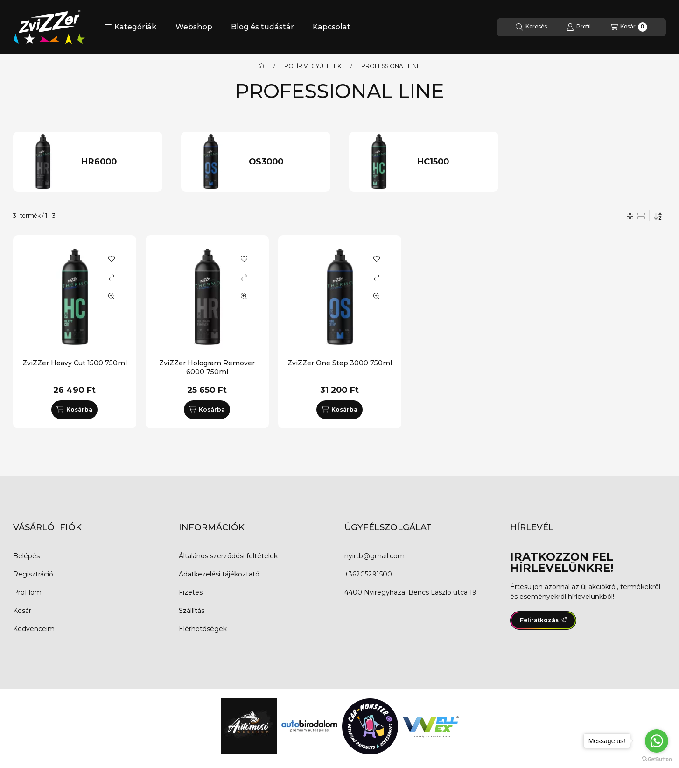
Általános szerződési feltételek (228, 556)
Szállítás (191, 610)
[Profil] (578, 27)
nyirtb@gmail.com (374, 556)
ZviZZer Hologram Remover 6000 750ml (207, 367)
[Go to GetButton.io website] (657, 758)
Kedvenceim (34, 629)
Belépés (26, 556)
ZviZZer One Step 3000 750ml (339, 363)
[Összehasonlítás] (111, 277)
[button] (130, 27)
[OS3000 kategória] (285, 161)
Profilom (27, 592)
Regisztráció (33, 574)
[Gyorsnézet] (111, 296)
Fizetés (191, 592)
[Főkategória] (261, 66)
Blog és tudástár (262, 26)
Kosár (22, 610)
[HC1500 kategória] (453, 161)
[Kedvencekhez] (111, 258)
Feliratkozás (543, 620)
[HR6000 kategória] (117, 161)
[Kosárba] (74, 409)
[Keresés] (531, 27)
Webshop (193, 26)
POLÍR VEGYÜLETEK (312, 66)
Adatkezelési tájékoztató (219, 574)
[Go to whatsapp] (656, 741)
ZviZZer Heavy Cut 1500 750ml (74, 363)
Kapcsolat (331, 26)
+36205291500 (368, 574)
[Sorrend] (658, 215)
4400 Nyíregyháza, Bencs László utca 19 (410, 592)
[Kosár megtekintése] (629, 27)
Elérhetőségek (203, 629)
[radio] (641, 215)
